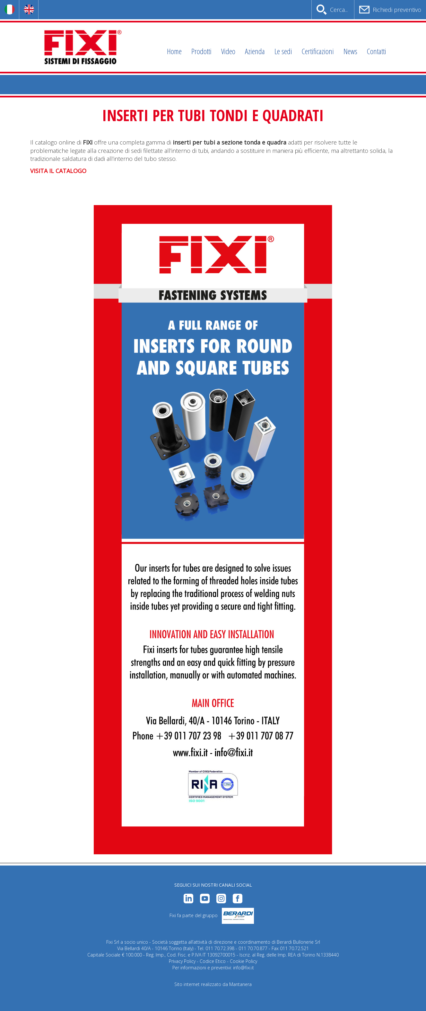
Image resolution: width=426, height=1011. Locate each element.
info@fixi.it (243, 968)
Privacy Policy (182, 961)
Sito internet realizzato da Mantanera (213, 984)
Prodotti (201, 51)
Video (228, 51)
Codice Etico (213, 961)
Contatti (376, 51)
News (350, 51)
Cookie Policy (243, 961)
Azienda (255, 51)
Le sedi (283, 51)
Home (174, 51)
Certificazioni (318, 51)
